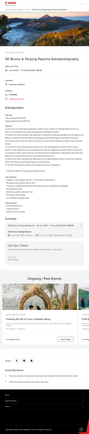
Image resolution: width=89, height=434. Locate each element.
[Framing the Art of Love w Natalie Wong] (39, 297)
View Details (65, 339)
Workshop (20, 52)
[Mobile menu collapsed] (82, 4)
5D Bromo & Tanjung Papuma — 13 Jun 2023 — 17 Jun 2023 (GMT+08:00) (41, 225)
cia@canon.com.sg (16, 99)
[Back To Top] (81, 429)
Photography (10, 52)
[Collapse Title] (81, 225)
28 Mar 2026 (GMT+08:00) (15, 315)
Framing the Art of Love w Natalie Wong (28, 319)
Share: (8, 360)
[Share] (16, 360)
